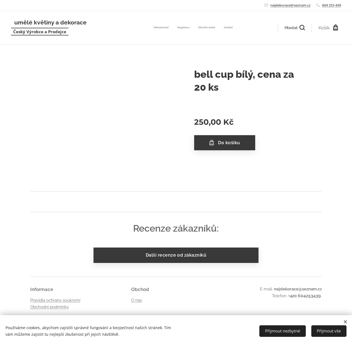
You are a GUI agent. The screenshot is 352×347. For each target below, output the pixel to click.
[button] (295, 28)
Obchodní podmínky (49, 306)
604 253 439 (331, 5)
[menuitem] (208, 28)
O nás (136, 300)
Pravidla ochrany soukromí (55, 300)
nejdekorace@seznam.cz (290, 5)
